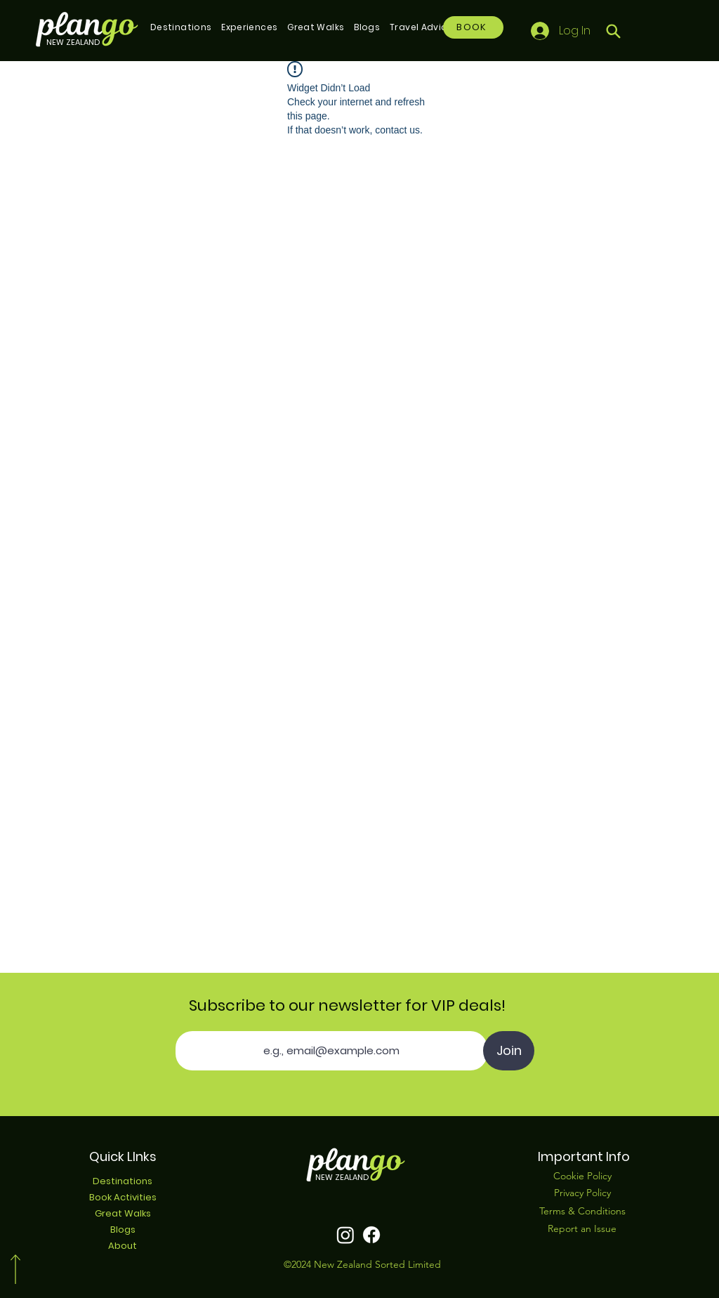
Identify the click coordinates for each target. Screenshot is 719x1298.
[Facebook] (371, 1235)
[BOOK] (473, 27)
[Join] (508, 1050)
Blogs (123, 1229)
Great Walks (123, 1213)
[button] (181, 27)
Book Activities (123, 1197)
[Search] (613, 31)
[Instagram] (345, 1235)
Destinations (122, 1181)
